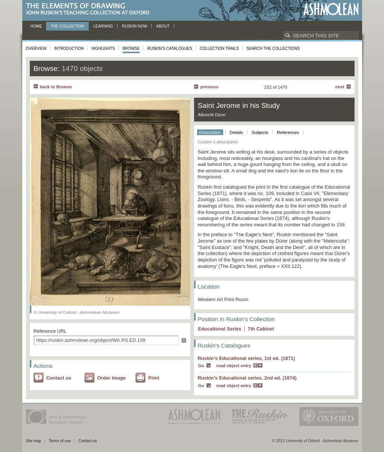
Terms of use (60, 441)
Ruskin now (134, 26)
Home (36, 26)
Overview (36, 48)
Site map (33, 441)
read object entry (233, 365)
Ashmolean (331, 9)
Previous (209, 87)
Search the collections (273, 48)
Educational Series (220, 329)
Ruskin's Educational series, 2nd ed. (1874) (247, 378)
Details (236, 132)
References (288, 132)
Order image (111, 378)
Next (339, 87)
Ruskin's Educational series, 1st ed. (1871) (246, 358)
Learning (103, 26)
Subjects (259, 132)
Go (201, 365)
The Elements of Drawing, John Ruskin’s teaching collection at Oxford (90, 9)
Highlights (103, 48)
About (163, 26)
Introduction (68, 48)
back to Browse (56, 87)
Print (153, 378)
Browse (131, 48)
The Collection (67, 26)
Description (210, 132)
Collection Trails (219, 48)
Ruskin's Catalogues (169, 48)
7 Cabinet (261, 329)
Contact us (58, 378)
